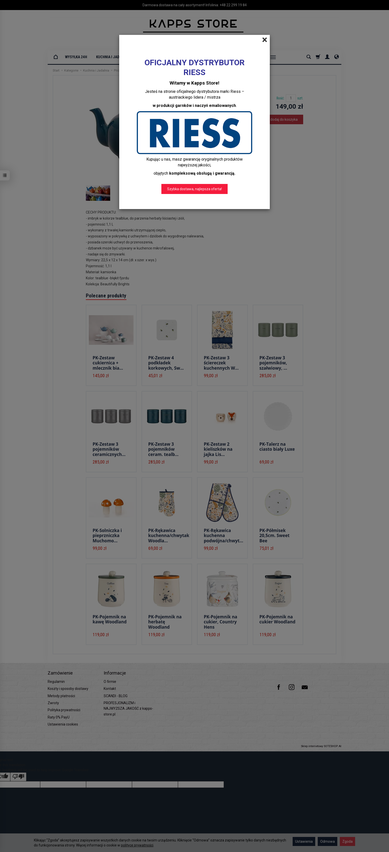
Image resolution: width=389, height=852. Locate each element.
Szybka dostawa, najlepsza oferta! (194, 189)
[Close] (264, 40)
